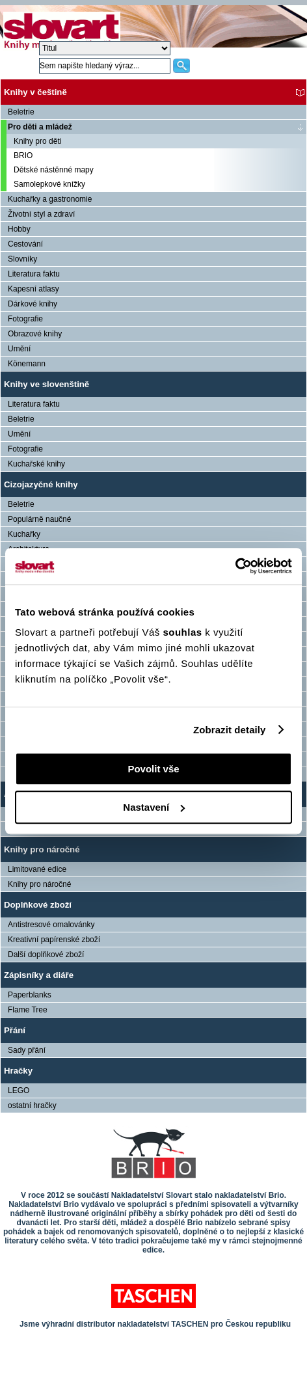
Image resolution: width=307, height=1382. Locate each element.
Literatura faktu (34, 273)
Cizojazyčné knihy (41, 484)
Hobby (19, 229)
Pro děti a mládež (40, 126)
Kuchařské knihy (36, 463)
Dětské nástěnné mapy (54, 169)
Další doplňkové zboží (46, 954)
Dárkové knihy (32, 303)
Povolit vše (153, 768)
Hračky (18, 1071)
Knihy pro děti (37, 141)
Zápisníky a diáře (38, 975)
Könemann (27, 363)
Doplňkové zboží (38, 905)
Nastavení (154, 807)
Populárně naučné (39, 519)
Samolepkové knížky (49, 184)
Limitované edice (37, 869)
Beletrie (21, 111)
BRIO (23, 155)
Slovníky (22, 259)
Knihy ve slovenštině (46, 384)
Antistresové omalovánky (51, 924)
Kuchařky (24, 534)
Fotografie (25, 318)
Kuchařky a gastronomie (50, 199)
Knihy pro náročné (42, 849)
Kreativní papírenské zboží (54, 939)
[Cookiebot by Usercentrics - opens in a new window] (235, 566)
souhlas (184, 632)
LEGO (18, 1090)
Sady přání (27, 1050)
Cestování (25, 244)
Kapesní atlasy (33, 288)
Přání (14, 1030)
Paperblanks (29, 994)
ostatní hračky (32, 1105)
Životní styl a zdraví (41, 214)
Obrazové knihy (35, 333)
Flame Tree (27, 1009)
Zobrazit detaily (229, 729)
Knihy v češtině (35, 92)
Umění (19, 348)
